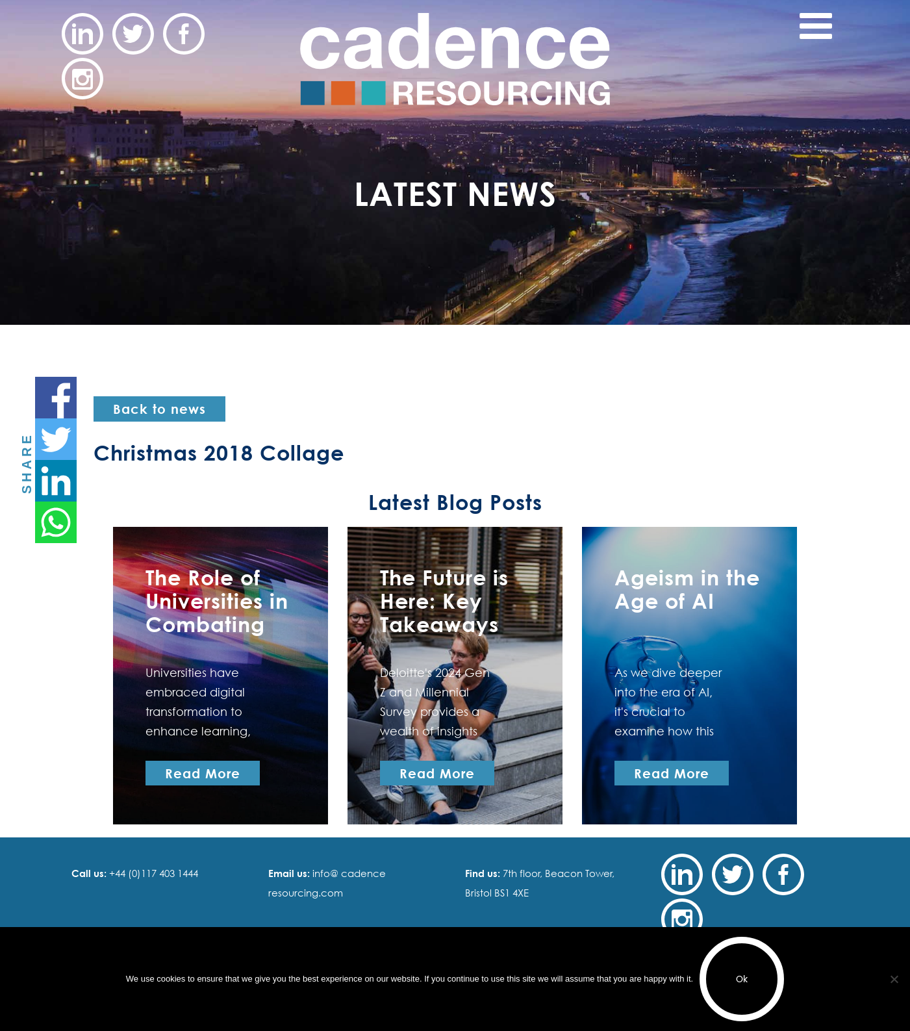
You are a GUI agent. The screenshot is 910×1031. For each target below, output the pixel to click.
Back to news (159, 408)
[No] (893, 979)
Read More (202, 773)
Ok (742, 979)
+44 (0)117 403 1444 (152, 873)
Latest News (455, 193)
